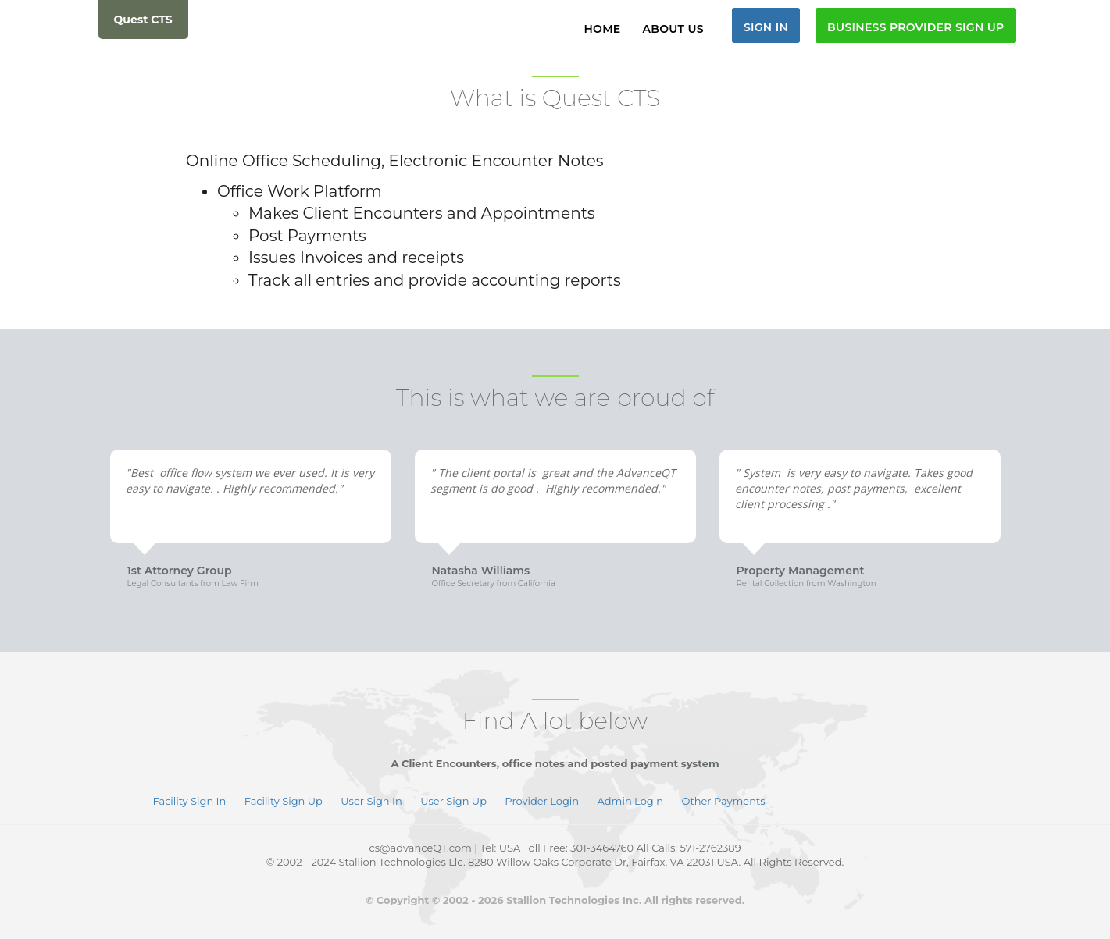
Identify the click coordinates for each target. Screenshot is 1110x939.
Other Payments (723, 801)
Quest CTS (143, 19)
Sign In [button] (766, 27)
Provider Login (542, 801)
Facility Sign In (191, 801)
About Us (673, 29)
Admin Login (630, 801)
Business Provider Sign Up (915, 27)
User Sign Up (454, 801)
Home (602, 29)
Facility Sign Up (285, 801)
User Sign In (371, 801)
